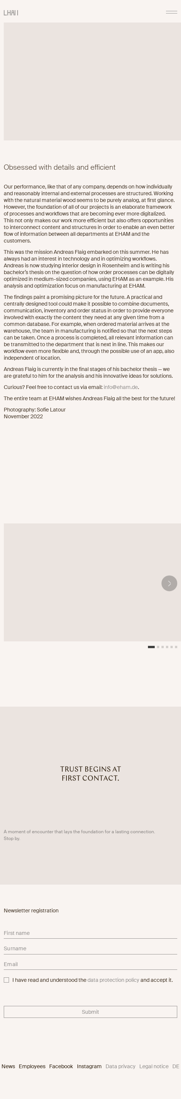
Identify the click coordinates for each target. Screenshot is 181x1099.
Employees (32, 1066)
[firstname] (90, 934)
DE (175, 1066)
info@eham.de (121, 387)
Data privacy (121, 1066)
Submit (90, 1012)
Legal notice (154, 1066)
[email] (90, 965)
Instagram (89, 1066)
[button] (169, 585)
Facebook (61, 1066)
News (8, 1066)
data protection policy (113, 980)
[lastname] (90, 949)
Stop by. (12, 841)
